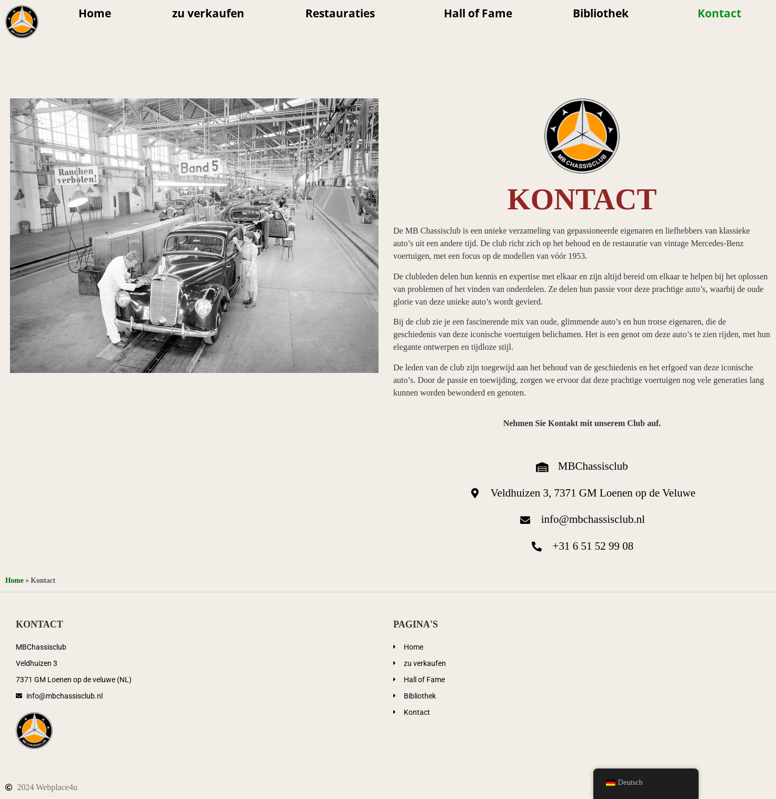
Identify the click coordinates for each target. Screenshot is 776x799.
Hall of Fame (478, 13)
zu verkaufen (208, 13)
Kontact (719, 13)
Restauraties (344, 13)
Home (94, 13)
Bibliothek (604, 13)
